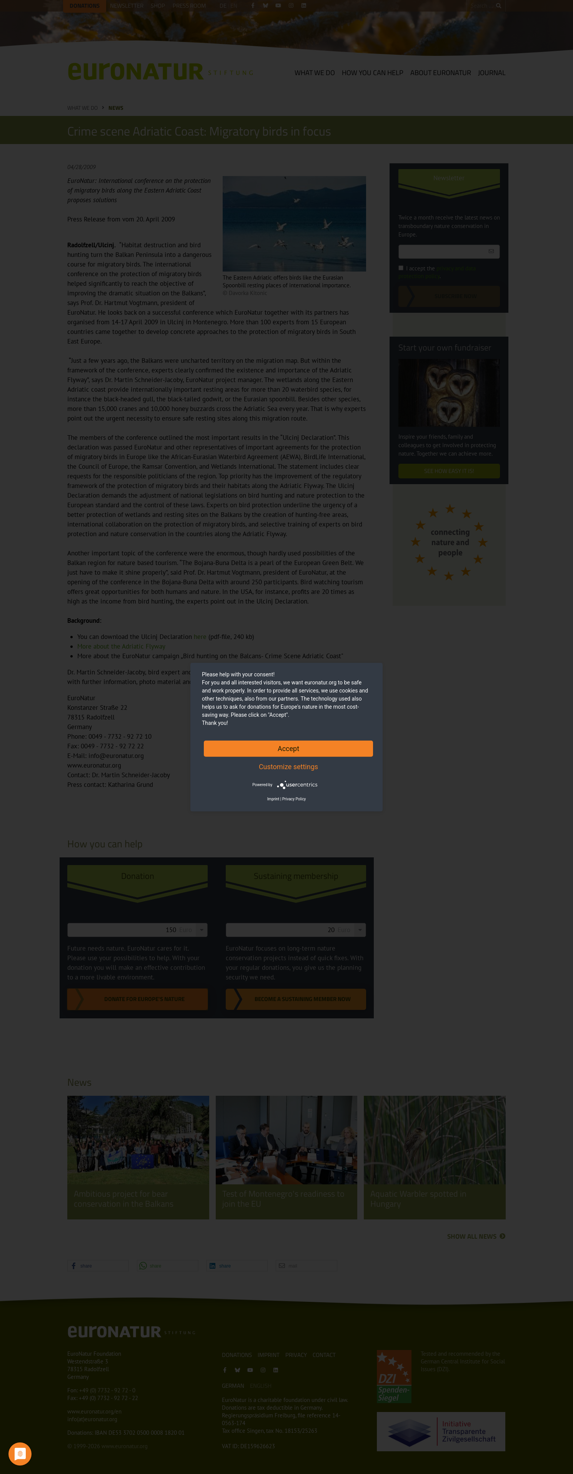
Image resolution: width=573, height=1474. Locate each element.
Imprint (273, 799)
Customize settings (288, 766)
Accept (288, 748)
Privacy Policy (294, 799)
